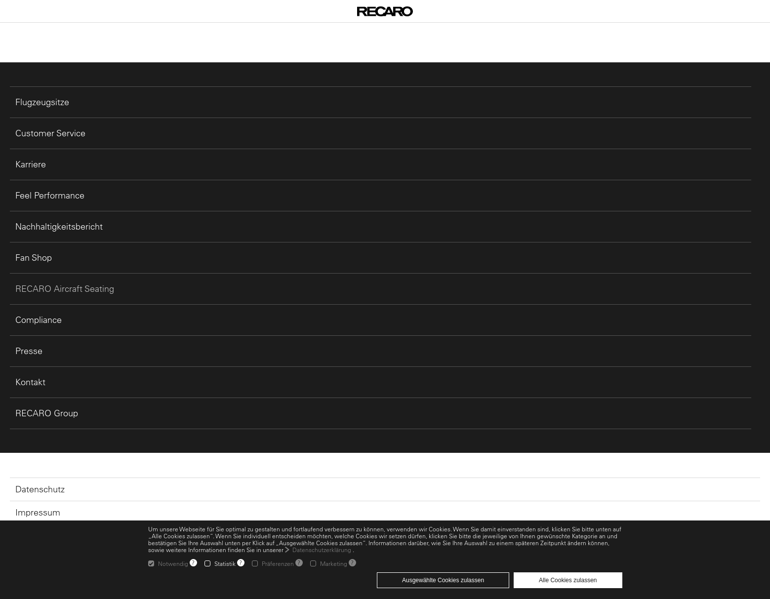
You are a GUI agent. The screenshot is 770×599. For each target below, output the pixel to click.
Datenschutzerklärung (321, 550)
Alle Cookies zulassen (568, 580)
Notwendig (173, 563)
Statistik (225, 563)
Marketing (333, 563)
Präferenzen (278, 563)
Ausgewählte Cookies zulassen (443, 580)
